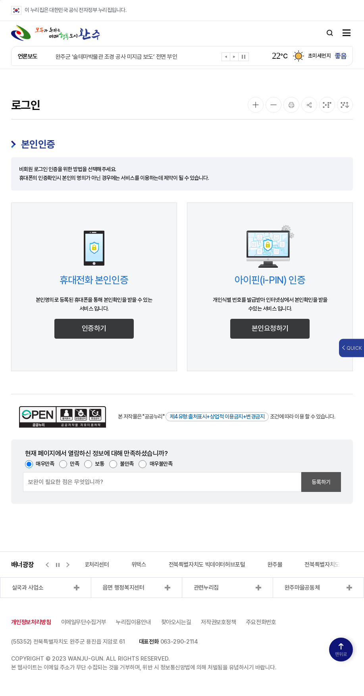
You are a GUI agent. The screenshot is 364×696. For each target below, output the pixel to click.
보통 (99, 464)
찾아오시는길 (176, 622)
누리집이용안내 (133, 622)
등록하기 (321, 482)
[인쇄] (291, 105)
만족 (74, 464)
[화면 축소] (273, 105)
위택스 (138, 564)
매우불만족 (161, 464)
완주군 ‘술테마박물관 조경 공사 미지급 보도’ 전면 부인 (116, 56)
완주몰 (275, 564)
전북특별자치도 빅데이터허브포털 (207, 564)
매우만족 (45, 464)
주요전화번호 (261, 622)
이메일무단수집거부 (83, 622)
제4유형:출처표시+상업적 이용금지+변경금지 (217, 416)
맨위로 (341, 650)
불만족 (127, 464)
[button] (226, 58)
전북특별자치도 (321, 564)
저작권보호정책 (218, 622)
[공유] (309, 105)
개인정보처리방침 (31, 622)
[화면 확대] (256, 105)
